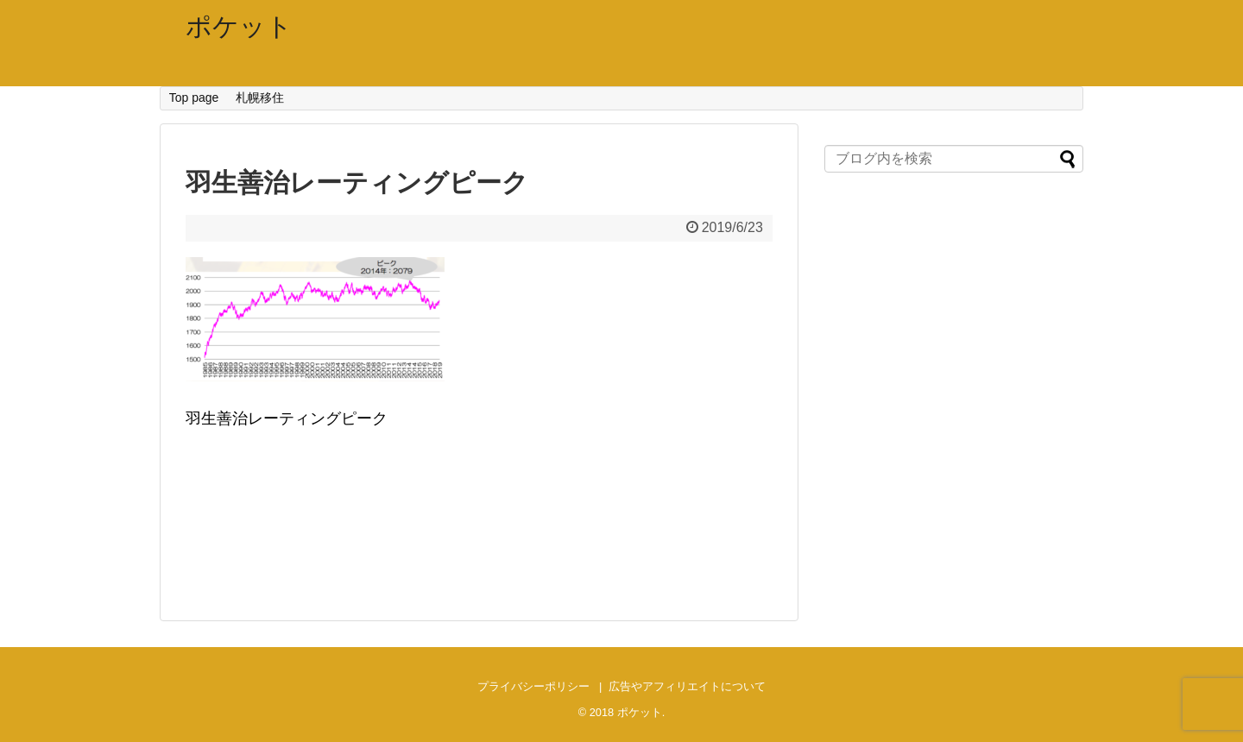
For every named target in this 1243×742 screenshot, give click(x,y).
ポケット (239, 26)
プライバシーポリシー (533, 686)
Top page (194, 97)
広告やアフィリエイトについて (687, 686)
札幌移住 (260, 97)
